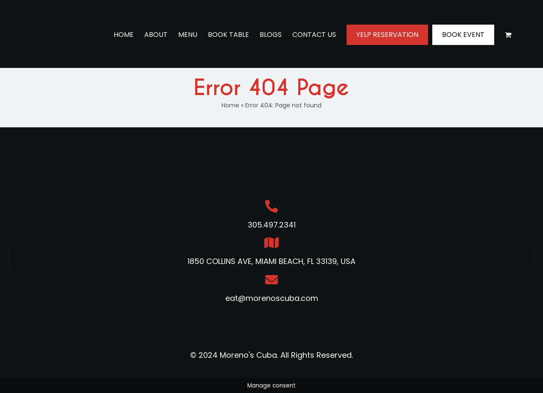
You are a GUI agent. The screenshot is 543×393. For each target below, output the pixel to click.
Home (230, 105)
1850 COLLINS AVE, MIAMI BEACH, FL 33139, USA (271, 261)
